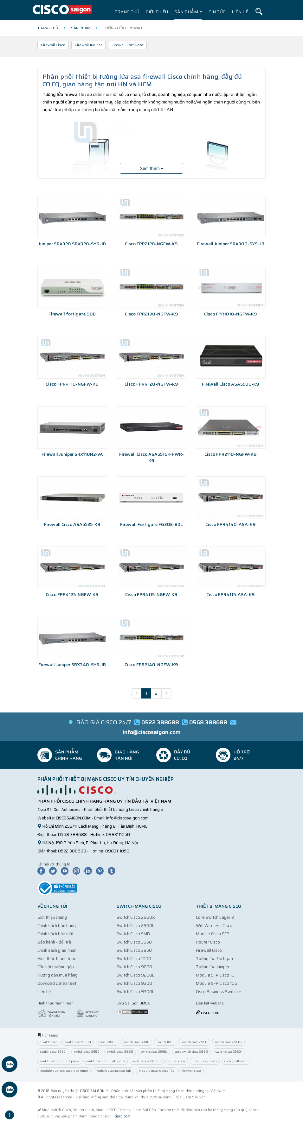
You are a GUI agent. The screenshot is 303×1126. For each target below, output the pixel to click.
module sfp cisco (205, 1061)
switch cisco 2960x (228, 1042)
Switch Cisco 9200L (135, 975)
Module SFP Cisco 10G (216, 983)
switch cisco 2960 (194, 1042)
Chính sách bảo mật (55, 934)
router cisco (176, 1061)
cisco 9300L (165, 1042)
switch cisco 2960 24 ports (59, 1061)
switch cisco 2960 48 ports (105, 1061)
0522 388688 (72, 851)
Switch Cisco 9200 (134, 967)
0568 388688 (72, 834)
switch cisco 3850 (120, 1051)
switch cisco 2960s (154, 1051)
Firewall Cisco (53, 45)
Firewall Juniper (88, 45)
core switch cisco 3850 (191, 1051)
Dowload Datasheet (56, 983)
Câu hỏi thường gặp (55, 967)
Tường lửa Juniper (213, 967)
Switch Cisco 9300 (134, 983)
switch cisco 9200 (78, 1042)
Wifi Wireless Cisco (214, 925)
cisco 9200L (107, 1042)
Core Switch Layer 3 (215, 917)
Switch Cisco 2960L (135, 925)
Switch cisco (49, 1042)
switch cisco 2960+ (229, 1051)
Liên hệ (240, 11)
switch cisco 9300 (136, 1042)
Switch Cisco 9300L (135, 991)
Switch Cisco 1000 (134, 958)
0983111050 (118, 834)
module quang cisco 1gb (113, 1070)
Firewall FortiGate (127, 45)
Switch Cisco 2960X (136, 917)
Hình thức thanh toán (56, 958)
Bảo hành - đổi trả (54, 942)
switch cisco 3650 (87, 1051)
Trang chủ (126, 11)
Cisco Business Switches (219, 991)
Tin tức (217, 11)
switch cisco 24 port (146, 1061)
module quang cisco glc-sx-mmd (64, 1070)
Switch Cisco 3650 (134, 942)
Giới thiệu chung (52, 917)
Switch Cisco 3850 (134, 950)
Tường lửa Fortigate (215, 958)
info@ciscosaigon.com (127, 818)
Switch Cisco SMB (133, 934)
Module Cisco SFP (212, 934)
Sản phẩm (188, 11)
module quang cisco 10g (157, 1070)
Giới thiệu (157, 11)
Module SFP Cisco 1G (215, 975)
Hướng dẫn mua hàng (57, 975)
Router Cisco (208, 942)
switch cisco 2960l (53, 1051)
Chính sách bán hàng (56, 925)
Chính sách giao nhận (56, 950)
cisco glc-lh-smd (236, 1061)
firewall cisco (191, 1070)
